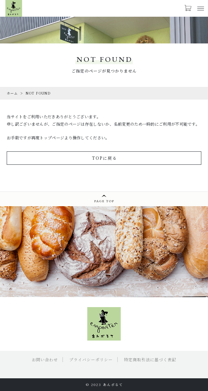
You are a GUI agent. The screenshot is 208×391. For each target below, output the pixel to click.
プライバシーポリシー (91, 359)
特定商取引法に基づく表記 (150, 359)
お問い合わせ (45, 359)
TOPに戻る (104, 158)
